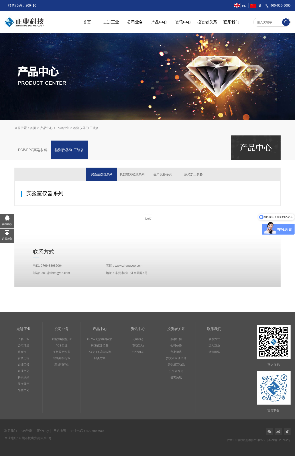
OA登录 (27, 431)
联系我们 (231, 22)
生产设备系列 (162, 174)
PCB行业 (63, 128)
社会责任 (23, 352)
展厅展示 (23, 384)
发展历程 (23, 358)
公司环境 (23, 345)
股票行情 (176, 339)
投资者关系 (207, 22)
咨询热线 (176, 377)
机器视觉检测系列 (132, 174)
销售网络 (214, 352)
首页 (87, 22)
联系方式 (214, 339)
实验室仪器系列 (101, 174)
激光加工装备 (193, 174)
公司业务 (135, 22)
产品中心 (159, 22)
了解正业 (23, 339)
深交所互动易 (176, 364)
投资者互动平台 (176, 358)
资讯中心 (183, 22)
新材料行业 (61, 364)
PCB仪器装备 (100, 345)
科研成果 (23, 377)
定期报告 (176, 352)
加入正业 (214, 345)
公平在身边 (176, 371)
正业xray (43, 431)
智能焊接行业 (61, 358)
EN (244, 6)
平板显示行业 (61, 352)
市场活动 (138, 345)
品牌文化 (23, 390)
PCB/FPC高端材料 (32, 150)
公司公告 (176, 345)
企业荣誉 (23, 364)
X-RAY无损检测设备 (100, 339)
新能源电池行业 (61, 339)
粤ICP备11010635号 (279, 440)
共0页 (148, 218)
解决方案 (100, 358)
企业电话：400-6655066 (87, 431)
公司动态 (138, 339)
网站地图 (59, 431)
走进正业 (111, 22)
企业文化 (23, 371)
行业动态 (138, 352)
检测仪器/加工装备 (86, 128)
